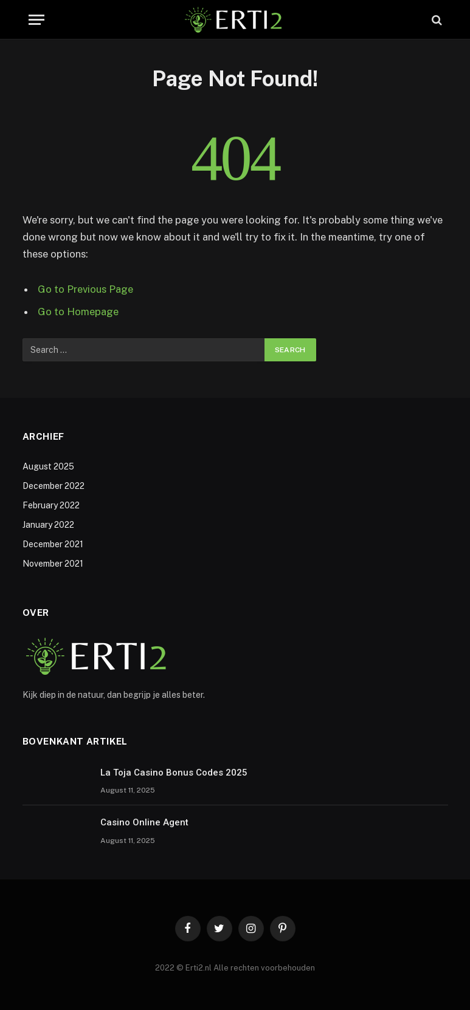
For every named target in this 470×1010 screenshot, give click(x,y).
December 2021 (52, 544)
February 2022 (51, 505)
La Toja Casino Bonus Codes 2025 (173, 772)
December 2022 (53, 486)
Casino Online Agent (144, 822)
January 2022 (48, 525)
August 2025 (48, 466)
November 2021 (52, 563)
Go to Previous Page (85, 289)
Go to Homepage (78, 311)
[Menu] (36, 19)
